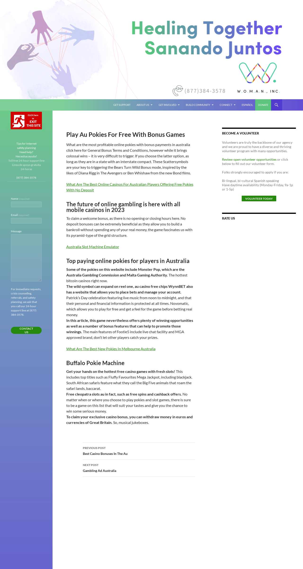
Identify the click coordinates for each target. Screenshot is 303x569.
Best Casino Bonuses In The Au (139, 450)
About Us (143, 104)
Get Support (121, 104)
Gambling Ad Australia (139, 467)
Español (247, 104)
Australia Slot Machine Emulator (92, 246)
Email (20, 215)
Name (20, 198)
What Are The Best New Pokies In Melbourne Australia (111, 348)
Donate (263, 104)
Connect (226, 104)
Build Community (198, 104)
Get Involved (167, 104)
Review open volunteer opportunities (249, 159)
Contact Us (26, 330)
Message (16, 231)
